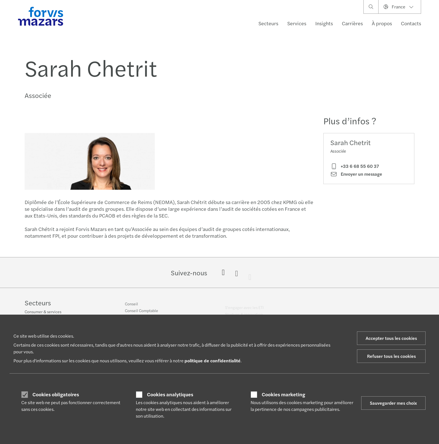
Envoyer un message (356, 174)
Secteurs (268, 23)
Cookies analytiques (170, 394)
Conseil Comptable (141, 313)
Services (296, 23)
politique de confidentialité (212, 360)
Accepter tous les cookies (391, 338)
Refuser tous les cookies (391, 356)
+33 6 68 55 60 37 (354, 166)
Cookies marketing (283, 394)
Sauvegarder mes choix (393, 403)
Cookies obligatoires (55, 394)
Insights (324, 23)
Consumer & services (43, 312)
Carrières (352, 23)
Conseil (131, 306)
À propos (382, 23)
